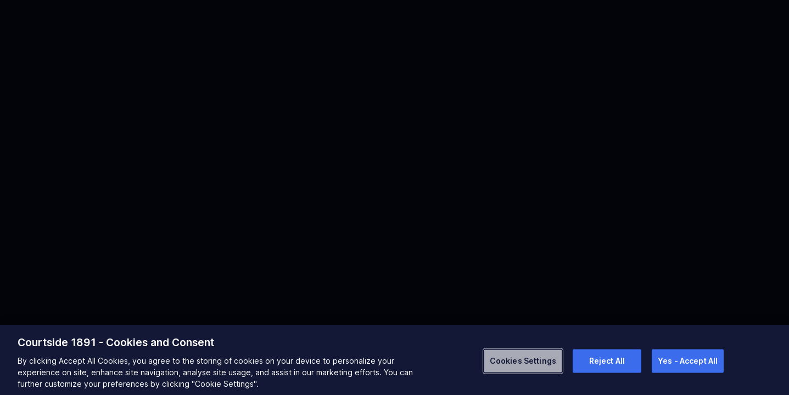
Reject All (607, 360)
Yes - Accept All (688, 360)
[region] (394, 360)
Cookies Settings (523, 360)
